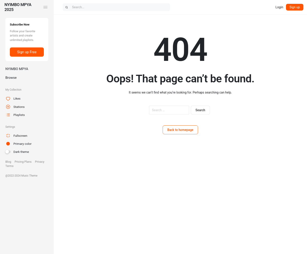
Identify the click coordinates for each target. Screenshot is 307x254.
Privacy (39, 161)
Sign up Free (26, 52)
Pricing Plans (23, 161)
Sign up (295, 7)
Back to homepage (180, 130)
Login (279, 7)
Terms (9, 166)
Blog (8, 161)
